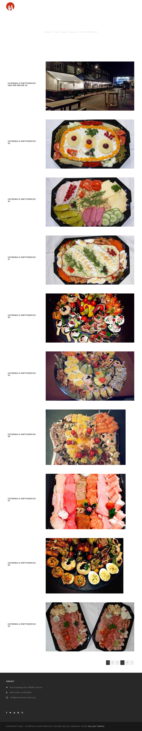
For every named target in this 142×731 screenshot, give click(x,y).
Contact (127, 7)
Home (78, 7)
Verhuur (116, 7)
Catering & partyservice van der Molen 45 (22, 84)
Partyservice (104, 7)
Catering (88, 7)
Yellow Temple (96, 726)
